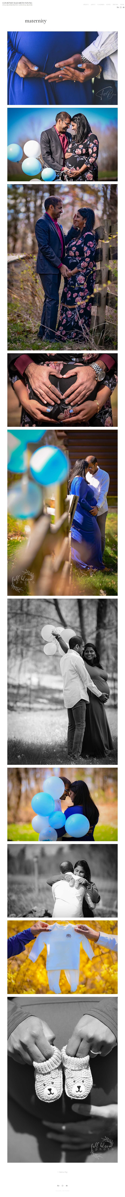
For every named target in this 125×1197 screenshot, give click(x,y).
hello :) (85, 4)
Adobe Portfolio (65, 1191)
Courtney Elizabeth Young (17, 3)
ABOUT (93, 4)
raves (108, 4)
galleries (101, 4)
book (122, 4)
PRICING (115, 4)
